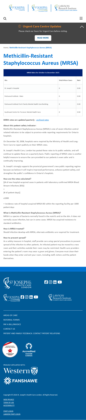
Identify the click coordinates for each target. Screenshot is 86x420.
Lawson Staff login (11, 414)
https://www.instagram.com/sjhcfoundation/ (27, 297)
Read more (43, 38)
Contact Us (9, 329)
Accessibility (8, 405)
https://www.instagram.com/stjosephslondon (51, 282)
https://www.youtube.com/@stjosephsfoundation (36, 297)
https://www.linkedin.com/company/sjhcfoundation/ (31, 297)
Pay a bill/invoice (12, 324)
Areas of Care (10, 315)
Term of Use (8, 403)
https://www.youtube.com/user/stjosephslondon (60, 282)
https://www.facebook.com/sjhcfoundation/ (23, 297)
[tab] (81, 18)
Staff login (8, 411)
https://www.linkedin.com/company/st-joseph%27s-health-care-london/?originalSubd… (55, 282)
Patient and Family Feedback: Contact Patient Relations (31, 333)
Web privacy (8, 400)
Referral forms (11, 320)
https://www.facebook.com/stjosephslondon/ (46, 282)
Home (5, 48)
